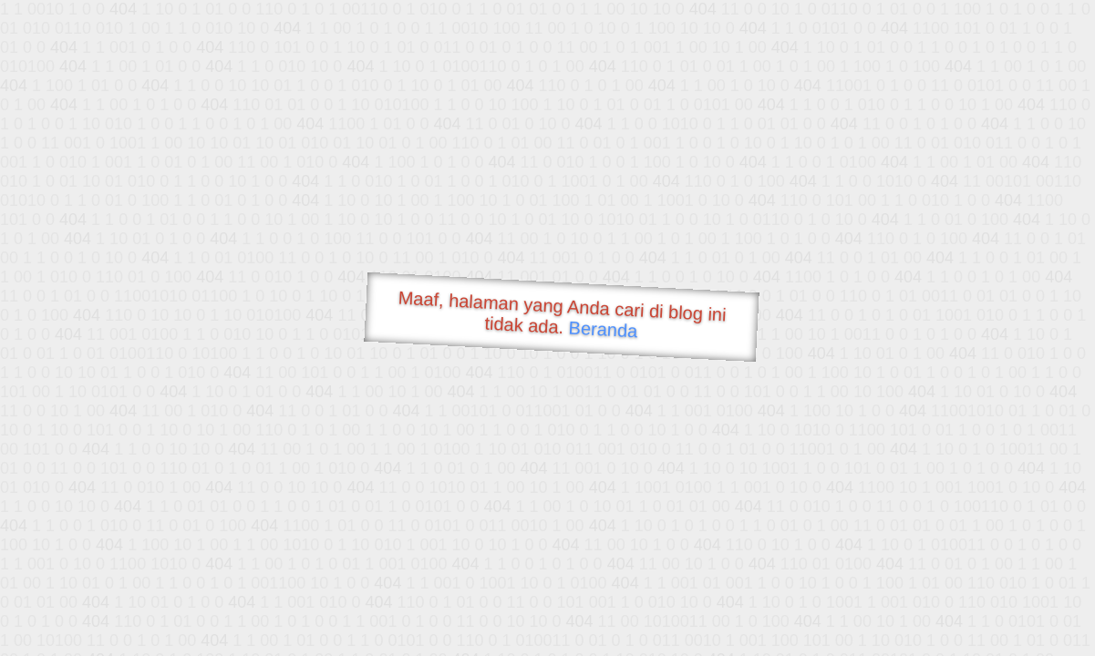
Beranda (603, 329)
